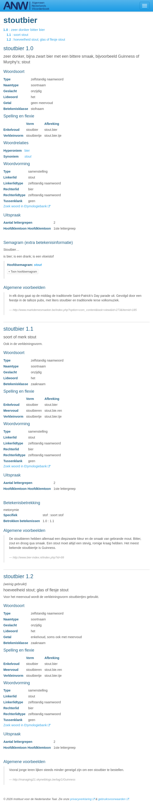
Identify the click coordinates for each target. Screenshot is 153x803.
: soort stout (20, 35)
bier (27, 150)
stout (27, 156)
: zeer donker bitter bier (27, 30)
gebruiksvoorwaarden (111, 799)
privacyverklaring (80, 799)
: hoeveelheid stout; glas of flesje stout (39, 39)
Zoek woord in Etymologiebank (25, 206)
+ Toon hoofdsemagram (22, 271)
